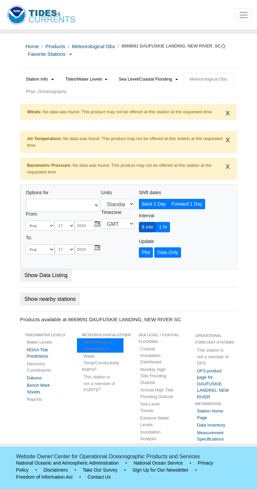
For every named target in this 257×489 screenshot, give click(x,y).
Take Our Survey (100, 470)
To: (29, 237)
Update (146, 241)
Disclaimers (56, 470)
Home (32, 46)
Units (106, 192)
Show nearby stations (50, 299)
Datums (34, 377)
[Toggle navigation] (244, 15)
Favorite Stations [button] (50, 54)
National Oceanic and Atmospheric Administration (67, 463)
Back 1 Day (154, 204)
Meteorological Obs (93, 46)
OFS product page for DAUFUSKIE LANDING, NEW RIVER (213, 383)
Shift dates (150, 192)
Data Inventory (211, 424)
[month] (40, 226)
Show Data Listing (46, 275)
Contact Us (99, 477)
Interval (146, 215)
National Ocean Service (158, 463)
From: (32, 214)
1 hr (163, 227)
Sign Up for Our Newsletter (160, 470)
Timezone (111, 212)
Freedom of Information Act (44, 477)
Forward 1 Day (187, 204)
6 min (147, 227)
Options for (37, 192)
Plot (146, 252)
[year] (85, 226)
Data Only (167, 252)
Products (55, 46)
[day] (65, 226)
